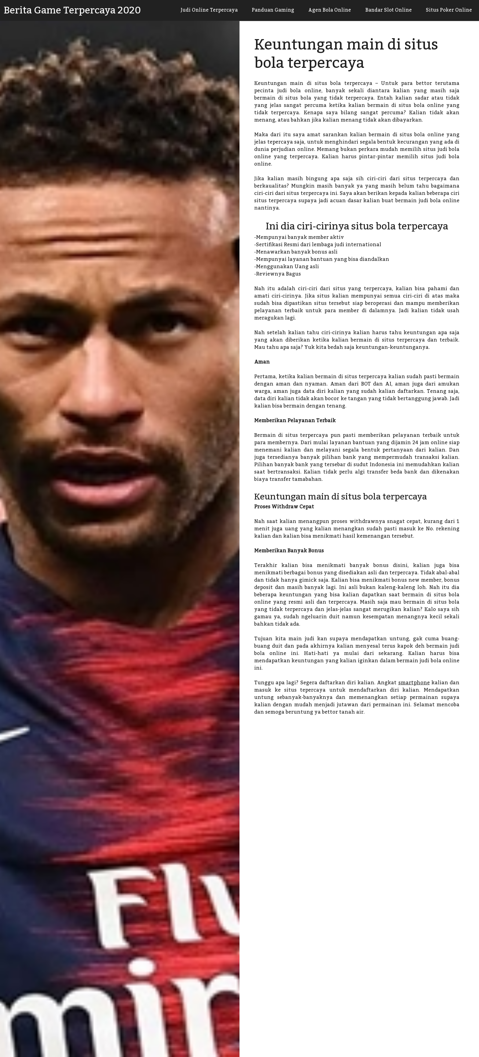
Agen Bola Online (324, 10)
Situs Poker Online (448, 10)
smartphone (414, 683)
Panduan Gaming (265, 10)
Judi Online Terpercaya (198, 10)
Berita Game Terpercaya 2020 (72, 10)
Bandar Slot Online (385, 10)
